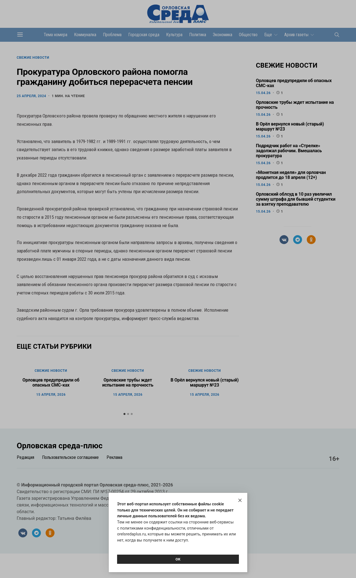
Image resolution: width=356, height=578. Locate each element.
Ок (178, 559)
